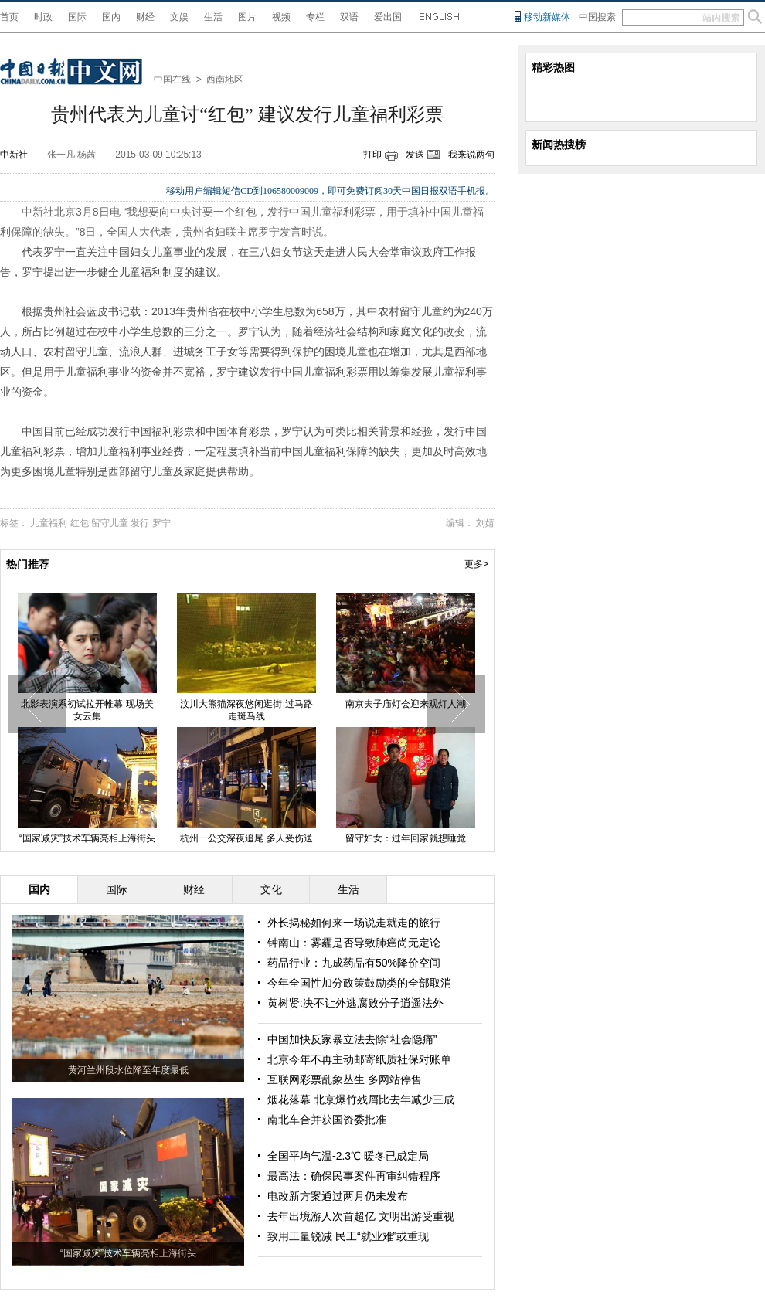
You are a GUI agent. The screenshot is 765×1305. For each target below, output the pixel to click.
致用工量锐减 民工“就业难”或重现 (348, 1236)
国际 (77, 17)
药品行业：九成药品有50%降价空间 (353, 963)
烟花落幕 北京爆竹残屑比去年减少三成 (360, 1099)
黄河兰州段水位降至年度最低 (128, 1070)
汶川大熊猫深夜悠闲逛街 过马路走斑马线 (246, 710)
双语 (349, 17)
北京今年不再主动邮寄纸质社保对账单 (359, 1059)
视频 (281, 17)
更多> (476, 564)
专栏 (315, 17)
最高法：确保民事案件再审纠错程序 (353, 1176)
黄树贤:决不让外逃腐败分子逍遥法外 (355, 1003)
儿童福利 (48, 523)
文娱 (179, 17)
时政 (43, 17)
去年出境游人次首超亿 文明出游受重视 (360, 1216)
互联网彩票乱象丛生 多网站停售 (344, 1079)
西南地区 (224, 79)
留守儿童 (109, 523)
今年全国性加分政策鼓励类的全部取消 (359, 983)
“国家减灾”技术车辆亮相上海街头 (87, 838)
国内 (111, 17)
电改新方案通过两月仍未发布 (337, 1196)
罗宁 (161, 523)
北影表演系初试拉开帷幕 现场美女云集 (87, 710)
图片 (247, 17)
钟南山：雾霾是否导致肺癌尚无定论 (353, 942)
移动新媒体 (547, 17)
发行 (140, 523)
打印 (372, 154)
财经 (145, 17)
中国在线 (172, 79)
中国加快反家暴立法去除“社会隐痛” (352, 1039)
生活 (213, 17)
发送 (415, 154)
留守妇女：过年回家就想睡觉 (405, 838)
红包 (79, 523)
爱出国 (388, 17)
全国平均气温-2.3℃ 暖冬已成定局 (348, 1156)
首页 (9, 17)
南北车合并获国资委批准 (326, 1119)
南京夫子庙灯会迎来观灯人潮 (405, 703)
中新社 (14, 154)
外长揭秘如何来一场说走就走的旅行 (353, 922)
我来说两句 (471, 154)
